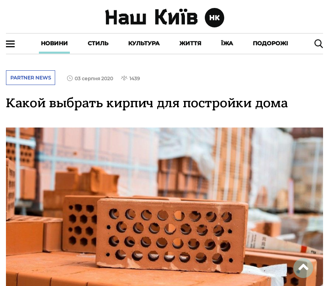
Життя (190, 43)
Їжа (227, 43)
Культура (144, 43)
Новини (54, 43)
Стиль (98, 43)
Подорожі (270, 43)
